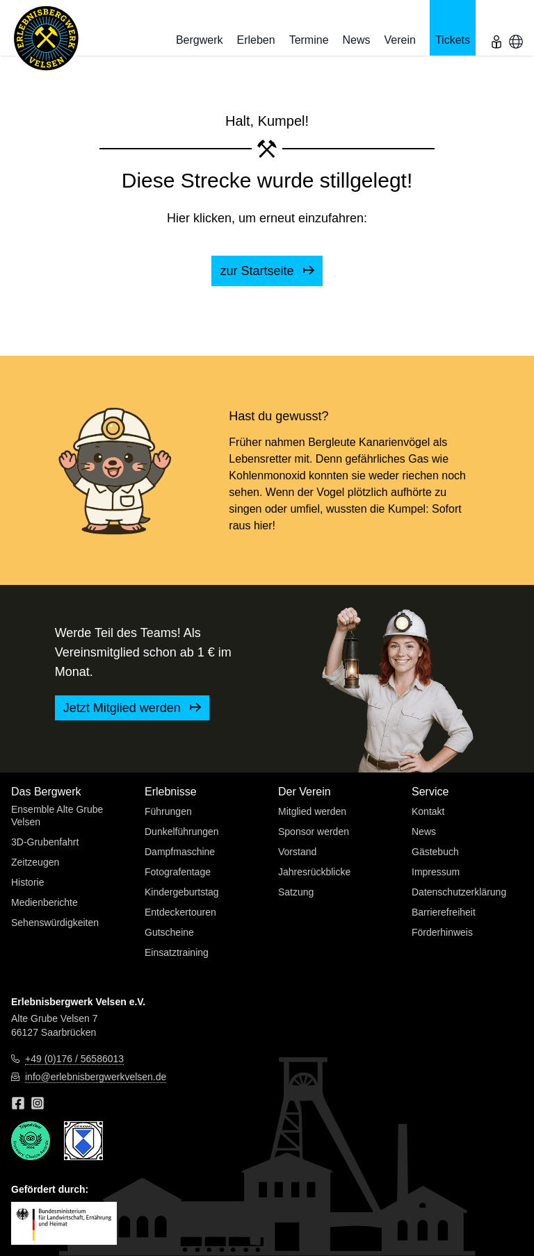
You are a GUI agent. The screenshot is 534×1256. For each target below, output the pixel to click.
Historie (27, 882)
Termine (309, 40)
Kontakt (428, 811)
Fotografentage (178, 871)
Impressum (436, 871)
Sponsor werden (313, 831)
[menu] (496, 28)
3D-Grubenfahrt (45, 842)
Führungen (168, 811)
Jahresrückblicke (314, 871)
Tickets (452, 40)
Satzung (296, 892)
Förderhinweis (442, 932)
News (357, 40)
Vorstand (297, 851)
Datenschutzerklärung (459, 892)
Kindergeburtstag (182, 892)
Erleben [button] (255, 40)
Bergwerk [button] (199, 40)
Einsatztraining (177, 952)
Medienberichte (44, 902)
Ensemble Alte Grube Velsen (57, 815)
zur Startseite (267, 271)
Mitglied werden (312, 811)
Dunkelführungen (182, 831)
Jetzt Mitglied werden (132, 708)
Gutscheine (169, 932)
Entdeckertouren (180, 912)
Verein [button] (400, 40)
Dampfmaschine (180, 851)
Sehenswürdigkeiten (55, 922)
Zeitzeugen (35, 862)
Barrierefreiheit (444, 912)
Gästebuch (435, 851)
